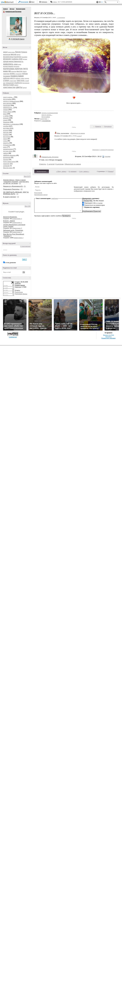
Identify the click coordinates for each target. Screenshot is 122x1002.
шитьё (25, 87)
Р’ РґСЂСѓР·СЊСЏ (17, 39)
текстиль (21, 80)
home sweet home (9, 161)
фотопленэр (25, 83)
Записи (5, 9)
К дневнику (73, 171)
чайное (5, 153)
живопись (8, 64)
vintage (5, 110)
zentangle (6, 166)
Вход (32, 2)
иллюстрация (8, 66)
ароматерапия (8, 149)
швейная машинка (9, 155)
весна (13, 54)
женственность (16, 61)
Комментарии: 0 (17, 218)
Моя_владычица (63, 133)
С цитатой (102, 149)
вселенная (6, 157)
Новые (110, 171)
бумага (24, 52)
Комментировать (41, 171)
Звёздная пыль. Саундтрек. (13, 230)
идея (19, 64)
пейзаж (25, 74)
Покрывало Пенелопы (11, 189)
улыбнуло (18, 83)
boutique (6, 134)
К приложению (25, 246)
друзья (25, 59)
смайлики (54, 198)
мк (9, 71)
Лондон (5, 159)
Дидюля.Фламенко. (10, 217)
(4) (18, 197)
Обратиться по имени (73, 164)
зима (16, 64)
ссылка (79, 136)
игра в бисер (7, 112)
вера (4, 114)
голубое (6, 126)
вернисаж (6, 54)
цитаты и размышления (11, 101)
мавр (5, 71)
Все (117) (27, 176)
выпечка (17, 57)
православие (17, 76)
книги (5, 147)
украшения (10, 83)
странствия (12, 80)
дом (20, 59)
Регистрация (24, 2)
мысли (19, 71)
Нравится (98, 126)
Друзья (12, 9)
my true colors (7, 151)
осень (12, 74)
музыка (5, 130)
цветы (19, 87)
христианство (9, 87)
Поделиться (108, 126)
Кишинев (6, 122)
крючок (19, 68)
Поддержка (97, 2)
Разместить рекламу (109, 338)
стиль (5, 141)
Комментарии (20, 9)
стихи (6, 80)
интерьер (16, 66)
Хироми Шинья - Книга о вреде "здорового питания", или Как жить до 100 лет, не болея (16, 181)
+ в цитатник (61, 17)
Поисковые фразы (21, 294)
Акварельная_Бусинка (50, 157)
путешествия (7, 145)
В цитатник (110, 149)
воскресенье (8, 57)
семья (22, 78)
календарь (9, 68)
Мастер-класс (8, 168)
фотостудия (8, 85)
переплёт (6, 164)
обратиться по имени (77, 133)
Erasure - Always (9, 221)
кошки (5, 120)
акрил (5, 52)
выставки (6, 128)
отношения (18, 73)
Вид (100, 2)
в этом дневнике (10, 262)
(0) (20, 183)
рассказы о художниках (11, 124)
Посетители (19, 292)
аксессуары (11, 52)
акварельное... (8, 107)
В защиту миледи (9, 197)
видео (18, 54)
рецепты (6, 143)
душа (6, 61)
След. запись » (84, 171)
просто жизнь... (8, 97)
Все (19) (27, 206)
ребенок (17, 78)
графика (14, 59)
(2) (17, 194)
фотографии (7, 99)
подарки (6, 76)
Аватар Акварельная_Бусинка (16, 26)
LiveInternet (7, 2)
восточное (6, 137)
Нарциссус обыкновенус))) (13, 186)
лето (25, 68)
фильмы (6, 132)
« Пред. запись (61, 171)
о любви (6, 116)
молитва (13, 71)
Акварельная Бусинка (4, 12)
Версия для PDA (108, 335)
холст (16, 85)
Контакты (109, 336)
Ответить (95, 149)
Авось (55, 2)
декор (5, 139)
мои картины (7, 103)
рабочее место (9, 78)
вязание (7, 59)
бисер (18, 52)
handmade (6, 105)
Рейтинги (44, 2)
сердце (27, 78)
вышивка (24, 57)
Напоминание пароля (40, 195)
